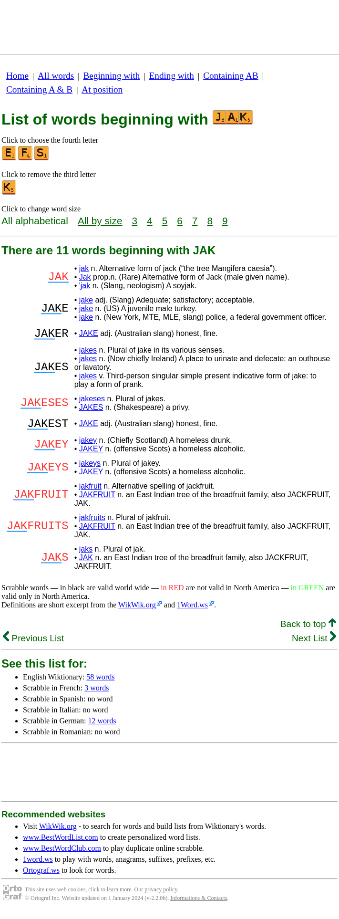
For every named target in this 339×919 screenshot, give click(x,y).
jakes (88, 353)
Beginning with (111, 76)
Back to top (308, 630)
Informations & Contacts (198, 903)
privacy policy (160, 895)
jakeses (92, 401)
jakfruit (90, 492)
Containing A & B (39, 89)
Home (17, 76)
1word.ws (38, 865)
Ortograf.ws (41, 876)
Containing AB (230, 76)
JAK (86, 563)
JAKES (91, 410)
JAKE (88, 335)
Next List (314, 644)
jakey (88, 446)
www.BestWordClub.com (62, 854)
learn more (119, 895)
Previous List (33, 644)
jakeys (90, 469)
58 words (100, 683)
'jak (85, 286)
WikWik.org (137, 610)
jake (86, 300)
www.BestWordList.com (60, 843)
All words (56, 76)
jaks (85, 555)
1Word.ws (192, 610)
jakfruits (92, 523)
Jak (85, 277)
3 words (96, 693)
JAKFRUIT (97, 500)
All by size (100, 220)
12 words (102, 726)
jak (84, 268)
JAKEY (91, 454)
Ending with (171, 76)
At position (102, 89)
